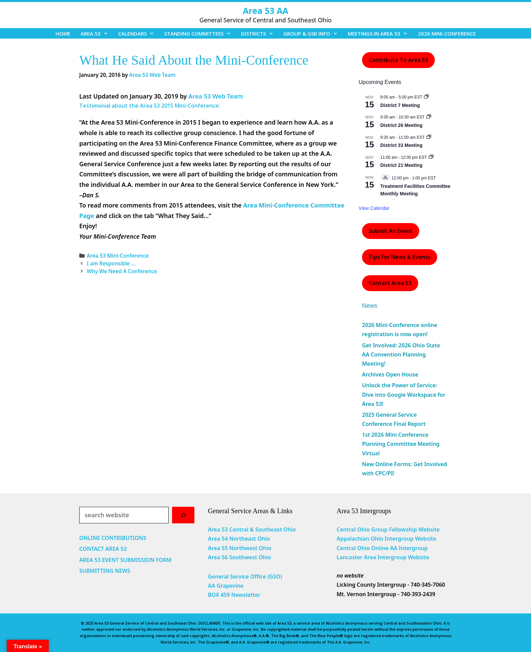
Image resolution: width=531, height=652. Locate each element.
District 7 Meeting (400, 105)
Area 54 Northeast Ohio (239, 538)
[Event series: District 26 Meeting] (428, 117)
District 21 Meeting (401, 165)
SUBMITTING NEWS (104, 570)
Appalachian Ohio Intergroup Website (386, 538)
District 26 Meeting (401, 125)
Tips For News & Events (399, 257)
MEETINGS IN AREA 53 (380, 33)
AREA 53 (97, 33)
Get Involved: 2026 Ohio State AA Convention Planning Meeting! (401, 354)
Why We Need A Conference (122, 271)
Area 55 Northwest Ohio (239, 548)
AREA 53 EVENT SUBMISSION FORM (125, 560)
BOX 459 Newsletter (234, 595)
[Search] (183, 515)
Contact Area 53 (390, 283)
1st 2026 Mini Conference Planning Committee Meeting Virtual (401, 444)
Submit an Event (390, 231)
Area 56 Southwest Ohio (239, 557)
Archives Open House (390, 374)
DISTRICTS (259, 33)
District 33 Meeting (401, 145)
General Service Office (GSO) (245, 576)
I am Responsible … (111, 263)
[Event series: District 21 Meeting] (431, 157)
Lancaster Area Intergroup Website (383, 557)
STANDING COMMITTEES (200, 33)
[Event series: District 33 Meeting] (428, 137)
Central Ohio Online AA (368, 548)
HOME (63, 33)
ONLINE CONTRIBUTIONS (112, 538)
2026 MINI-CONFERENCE (447, 33)
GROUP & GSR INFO (313, 33)
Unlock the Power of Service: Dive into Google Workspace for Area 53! (403, 394)
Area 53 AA (265, 10)
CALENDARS (138, 33)
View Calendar (374, 208)
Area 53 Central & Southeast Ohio (252, 529)
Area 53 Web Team (215, 96)
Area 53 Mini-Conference (118, 255)
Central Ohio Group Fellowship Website (388, 529)
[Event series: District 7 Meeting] (426, 97)
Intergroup (413, 548)
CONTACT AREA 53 (103, 548)
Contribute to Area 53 (398, 60)
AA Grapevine (225, 585)
